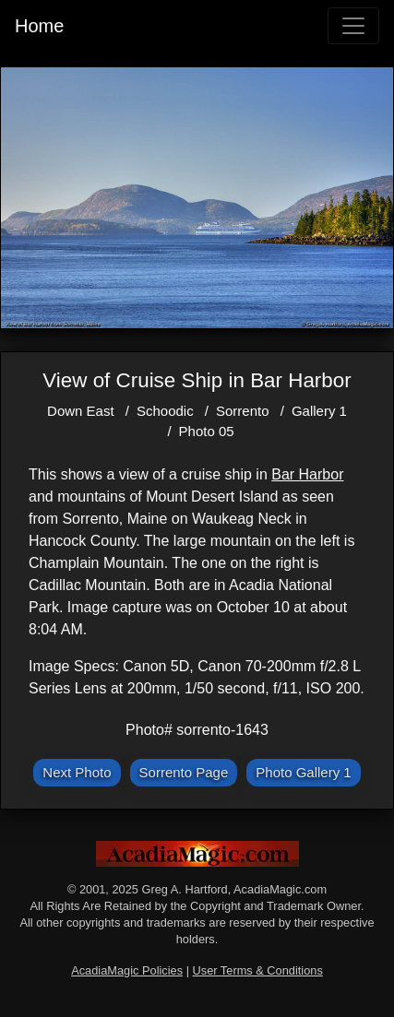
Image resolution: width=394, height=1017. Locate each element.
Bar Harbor (307, 474)
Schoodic (165, 411)
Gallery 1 (319, 411)
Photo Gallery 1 (303, 772)
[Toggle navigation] (353, 25)
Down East (80, 411)
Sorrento (242, 411)
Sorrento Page (184, 772)
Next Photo (76, 772)
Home (39, 26)
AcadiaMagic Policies (127, 970)
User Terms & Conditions (258, 970)
